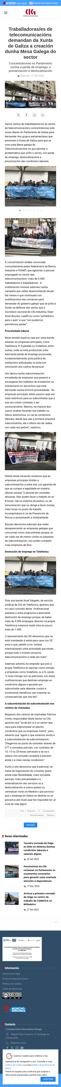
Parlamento (31, 811)
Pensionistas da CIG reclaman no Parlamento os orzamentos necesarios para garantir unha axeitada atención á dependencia (40, 874)
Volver (30, 825)
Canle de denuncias (12, 988)
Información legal (11, 973)
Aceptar (48, 1079)
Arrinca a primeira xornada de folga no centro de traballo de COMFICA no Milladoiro (39, 899)
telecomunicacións (37, 815)
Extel (22, 811)
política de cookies (14, 1065)
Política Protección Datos (15, 978)
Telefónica (50, 815)
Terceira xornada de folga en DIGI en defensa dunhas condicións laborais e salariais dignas (39, 848)
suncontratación (48, 811)
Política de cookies (11, 983)
